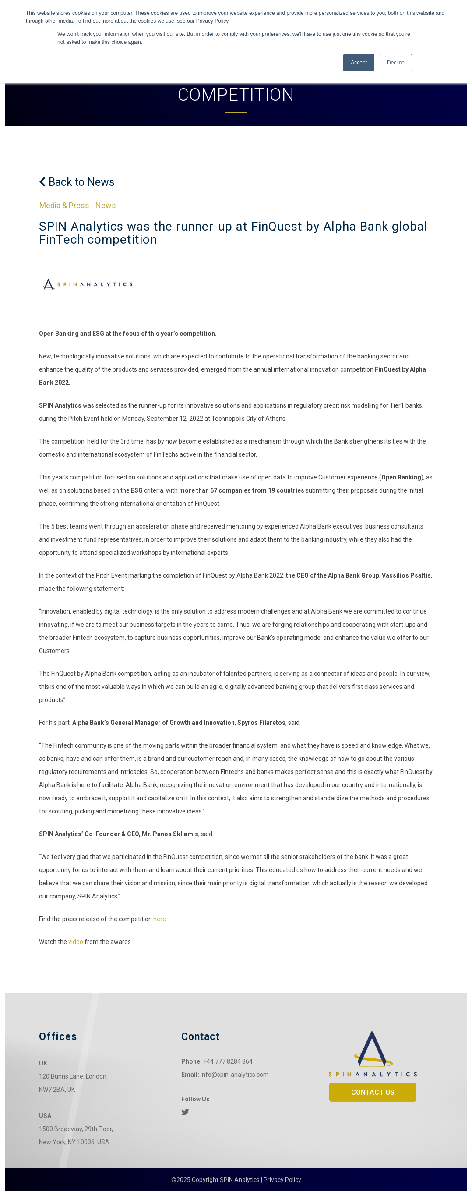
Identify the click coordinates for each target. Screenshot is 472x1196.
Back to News (77, 182)
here (159, 919)
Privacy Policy (282, 1179)
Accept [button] (359, 63)
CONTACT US (373, 1092)
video (75, 941)
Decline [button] (396, 63)
